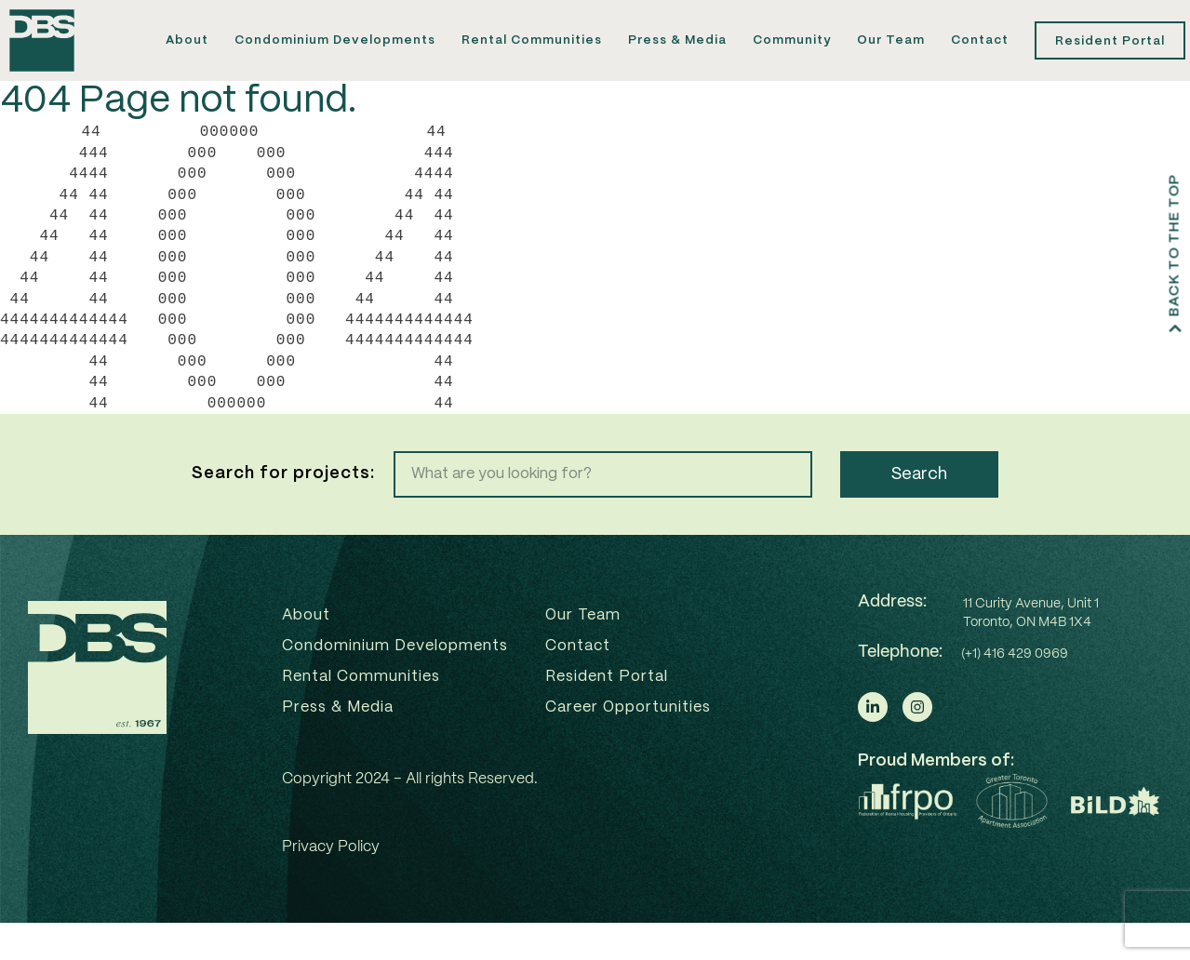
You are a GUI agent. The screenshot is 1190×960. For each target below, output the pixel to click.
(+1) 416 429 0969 (1014, 691)
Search (919, 511)
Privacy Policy (331, 884)
